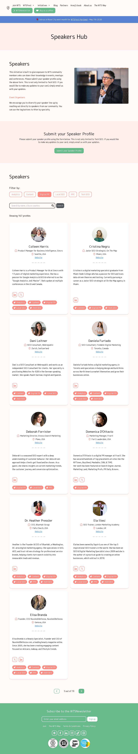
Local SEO (60, 194)
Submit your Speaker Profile (69, 150)
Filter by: (14, 188)
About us (88, 5)
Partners (64, 5)
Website (38, 257)
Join (44, 726)
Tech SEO (85, 194)
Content (30, 194)
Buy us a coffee (44, 10)
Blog (56, 5)
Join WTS (16, 5)
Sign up (92, 719)
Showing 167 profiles (19, 215)
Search (60, 205)
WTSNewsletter (22, 10)
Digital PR (44, 194)
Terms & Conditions (71, 726)
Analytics (16, 194)
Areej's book (75, 5)
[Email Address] (64, 719)
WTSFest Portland (79, 19)
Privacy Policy (89, 726)
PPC (73, 194)
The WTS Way (100, 5)
